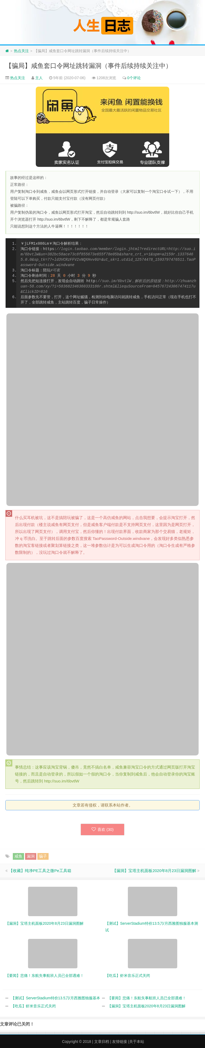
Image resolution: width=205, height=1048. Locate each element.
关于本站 (136, 1041)
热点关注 (21, 51)
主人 (39, 78)
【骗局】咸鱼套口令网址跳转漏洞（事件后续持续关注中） (88, 65)
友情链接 (119, 1041)
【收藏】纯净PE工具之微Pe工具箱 (40, 870)
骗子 (43, 856)
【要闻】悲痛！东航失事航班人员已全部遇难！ (147, 998)
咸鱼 (18, 856)
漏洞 (31, 856)
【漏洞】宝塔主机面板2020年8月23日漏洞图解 (154, 870)
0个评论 (134, 78)
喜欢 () (103, 829)
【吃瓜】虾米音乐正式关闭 (33, 1006)
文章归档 (101, 1041)
